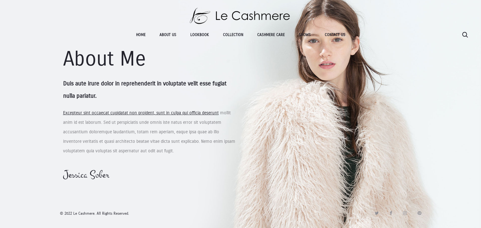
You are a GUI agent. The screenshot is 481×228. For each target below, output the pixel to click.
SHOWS (305, 35)
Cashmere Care (271, 35)
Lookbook (199, 35)
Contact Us (335, 35)
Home (141, 35)
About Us (167, 35)
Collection (233, 35)
